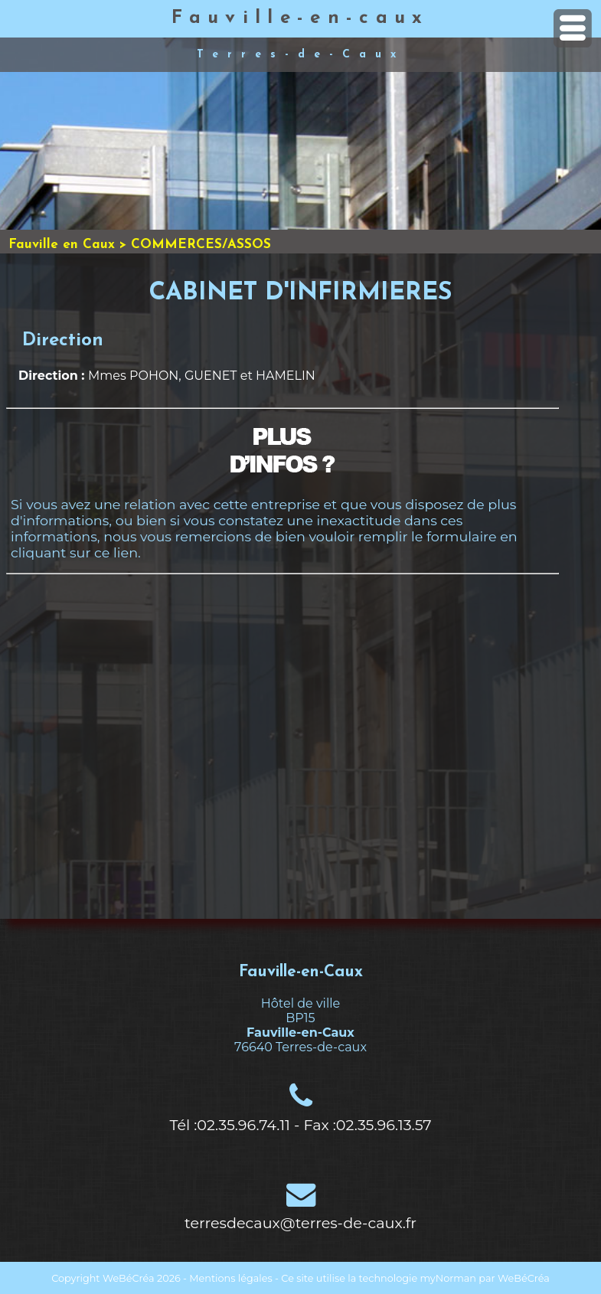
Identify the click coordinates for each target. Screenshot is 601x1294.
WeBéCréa (129, 1278)
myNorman (448, 1278)
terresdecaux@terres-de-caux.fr (300, 1223)
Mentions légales (230, 1278)
